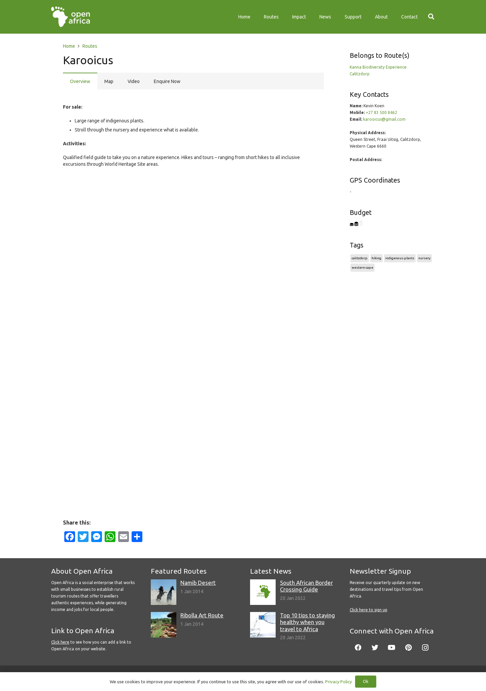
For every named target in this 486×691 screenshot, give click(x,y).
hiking (376, 258)
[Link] (70, 16)
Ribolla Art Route (201, 615)
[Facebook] (358, 647)
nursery (424, 258)
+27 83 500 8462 (381, 112)
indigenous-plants (399, 258)
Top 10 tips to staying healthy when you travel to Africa (307, 622)
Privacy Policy (338, 681)
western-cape (362, 267)
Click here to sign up (368, 610)
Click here (60, 642)
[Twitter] (375, 647)
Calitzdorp (360, 74)
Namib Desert (198, 582)
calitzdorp (360, 258)
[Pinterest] (408, 647)
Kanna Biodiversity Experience (378, 67)
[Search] (431, 16)
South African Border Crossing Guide (306, 585)
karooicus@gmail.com (384, 119)
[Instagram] (425, 647)
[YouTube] (391, 647)
